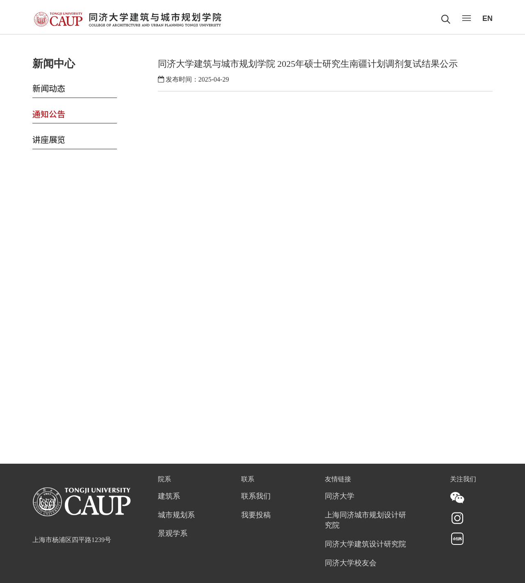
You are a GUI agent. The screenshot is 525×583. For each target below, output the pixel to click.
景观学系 (172, 534)
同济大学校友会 (351, 563)
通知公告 (48, 114)
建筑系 (169, 496)
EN (487, 18)
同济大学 (339, 496)
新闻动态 (48, 88)
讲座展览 (48, 139)
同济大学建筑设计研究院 (365, 544)
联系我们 (256, 496)
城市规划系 (176, 515)
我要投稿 (256, 515)
